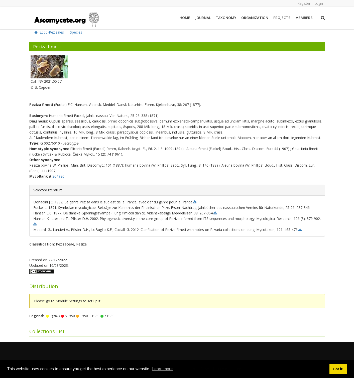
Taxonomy (226, 17)
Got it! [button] (338, 369)
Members (303, 17)
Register (304, 3)
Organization (254, 17)
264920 (58, 176)
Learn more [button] (162, 369)
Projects (281, 17)
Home (185, 17)
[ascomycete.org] (66, 19)
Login (318, 3)
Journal (203, 17)
